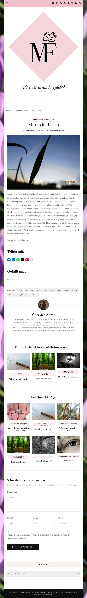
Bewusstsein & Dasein (43, 457)
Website (61, 518)
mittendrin (74, 290)
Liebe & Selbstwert (18, 423)
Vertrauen (68, 460)
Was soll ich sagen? (43, 460)
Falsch (38, 290)
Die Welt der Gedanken (68, 376)
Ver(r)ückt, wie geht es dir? (68, 429)
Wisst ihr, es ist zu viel (18, 378)
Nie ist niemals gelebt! (43, 87)
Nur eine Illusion (43, 378)
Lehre (58, 290)
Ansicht (20, 290)
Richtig (11, 295)
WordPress (49, 594)
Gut (45, 290)
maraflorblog (30, 130)
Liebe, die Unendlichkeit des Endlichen (19, 429)
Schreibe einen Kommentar (55, 130)
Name (10, 518)
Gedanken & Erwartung (43, 119)
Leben (51, 290)
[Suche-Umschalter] (80, 3)
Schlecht (32, 295)
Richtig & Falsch (21, 295)
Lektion (66, 290)
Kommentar (12, 492)
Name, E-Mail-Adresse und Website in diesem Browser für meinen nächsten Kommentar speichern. (39, 537)
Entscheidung (29, 290)
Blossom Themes (71, 592)
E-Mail (36, 518)
